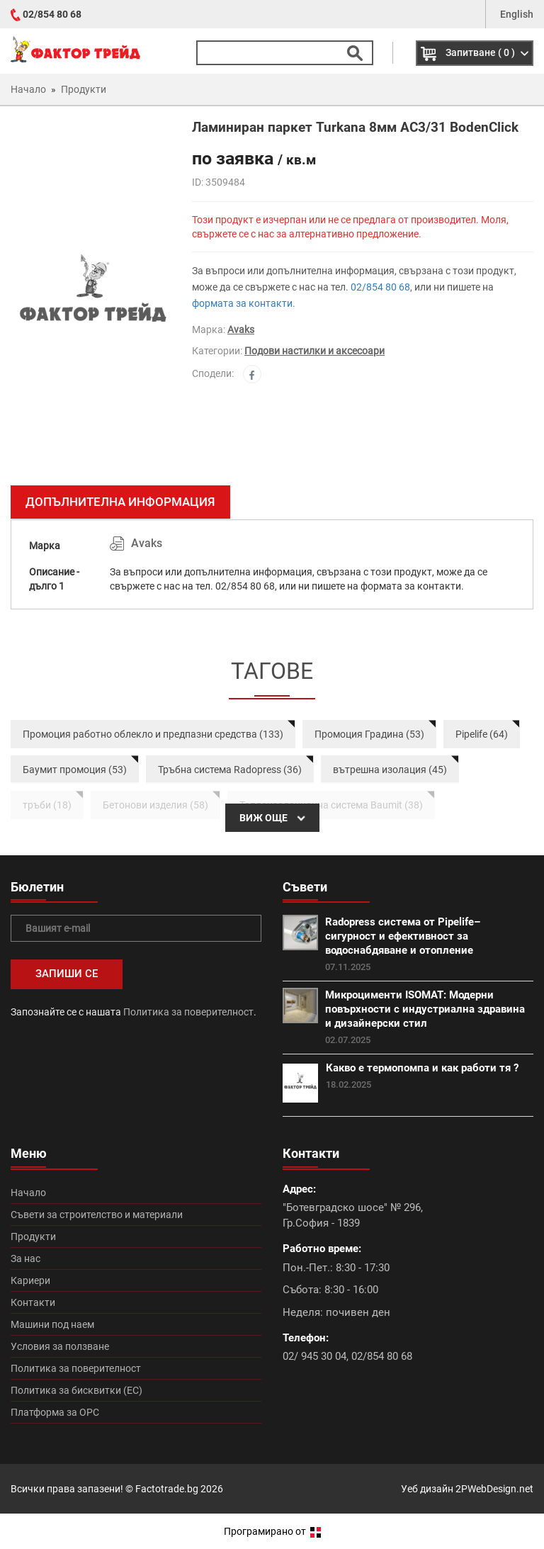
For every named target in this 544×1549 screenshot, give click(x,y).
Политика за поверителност (188, 1012)
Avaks (240, 329)
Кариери (30, 1280)
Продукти (33, 1236)
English (516, 14)
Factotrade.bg (166, 1488)
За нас (25, 1258)
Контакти (33, 1302)
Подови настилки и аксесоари (314, 350)
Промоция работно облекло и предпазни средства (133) (153, 734)
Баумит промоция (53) (75, 769)
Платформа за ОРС (55, 1412)
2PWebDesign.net (494, 1488)
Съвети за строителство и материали (97, 1214)
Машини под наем (52, 1324)
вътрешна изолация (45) (390, 769)
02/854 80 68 (52, 14)
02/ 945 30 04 (314, 1356)
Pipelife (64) (481, 734)
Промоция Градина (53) (369, 734)
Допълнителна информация (120, 502)
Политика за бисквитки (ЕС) (76, 1390)
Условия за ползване (60, 1346)
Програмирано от (272, 1531)
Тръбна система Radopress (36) (230, 769)
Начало (28, 1192)
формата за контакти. (243, 303)
